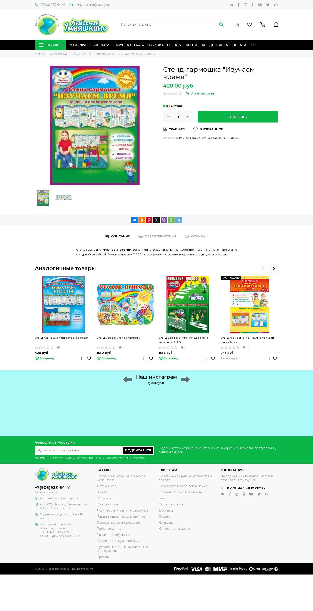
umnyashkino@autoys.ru (90, 5)
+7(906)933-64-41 (50, 5)
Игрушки (104, 498)
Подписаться (138, 450)
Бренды (174, 45)
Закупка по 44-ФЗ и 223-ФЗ (138, 45)
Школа (102, 492)
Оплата (239, 45)
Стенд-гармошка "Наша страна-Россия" (62, 337)
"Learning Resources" (89, 45)
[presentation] (263, 268)
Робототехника (109, 529)
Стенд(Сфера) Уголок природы (118, 337)
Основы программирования (118, 523)
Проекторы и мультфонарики (119, 541)
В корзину (238, 117)
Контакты (195, 45)
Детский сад (107, 486)
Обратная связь (171, 504)
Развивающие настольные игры (121, 516)
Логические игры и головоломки (122, 510)
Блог (162, 498)
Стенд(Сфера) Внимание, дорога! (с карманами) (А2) (183, 340)
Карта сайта (85, 568)
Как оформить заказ (174, 529)
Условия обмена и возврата (180, 492)
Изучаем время (189, 137)
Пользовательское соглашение (183, 486)
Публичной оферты (131, 457)
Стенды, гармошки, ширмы (220, 137)
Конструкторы (108, 504)
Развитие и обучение (114, 535)
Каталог (50, 45)
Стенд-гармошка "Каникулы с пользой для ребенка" (247, 340)
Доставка (218, 45)
